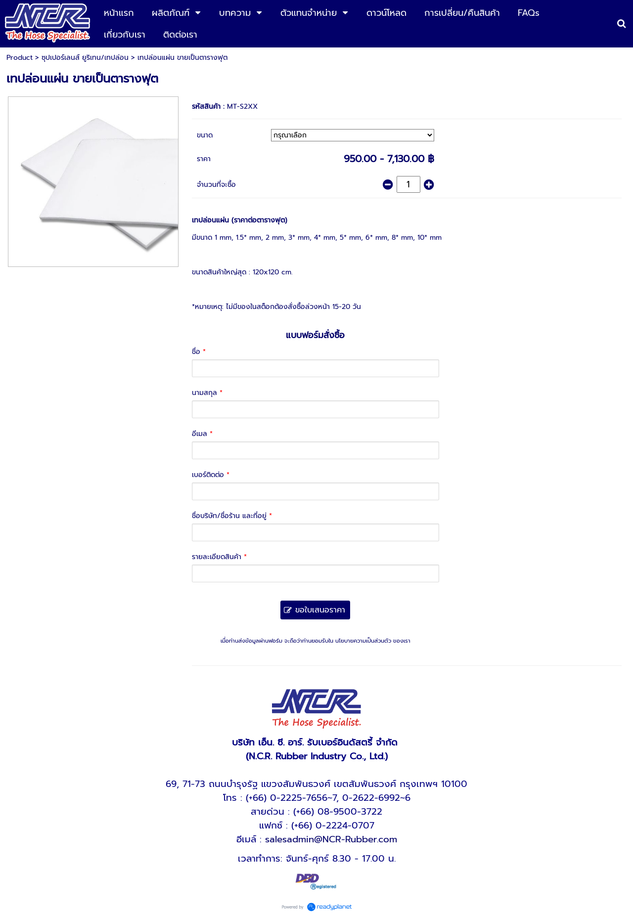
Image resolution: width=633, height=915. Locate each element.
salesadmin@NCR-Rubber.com (331, 839)
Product (19, 57)
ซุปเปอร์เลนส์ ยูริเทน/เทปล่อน (85, 57)
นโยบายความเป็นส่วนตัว (363, 641)
